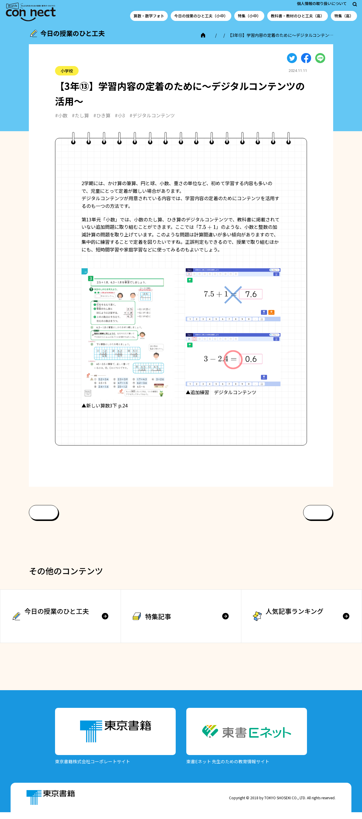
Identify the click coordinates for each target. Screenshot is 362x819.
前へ (43, 519)
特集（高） (343, 16)
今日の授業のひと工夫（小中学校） (89, 42)
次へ (317, 519)
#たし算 (80, 121)
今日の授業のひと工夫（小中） (201, 16)
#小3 (120, 121)
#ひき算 (101, 121)
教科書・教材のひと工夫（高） (297, 16)
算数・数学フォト (149, 16)
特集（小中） (249, 16)
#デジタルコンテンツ (152, 121)
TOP (43, 42)
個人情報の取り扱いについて (322, 3)
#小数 (61, 121)
